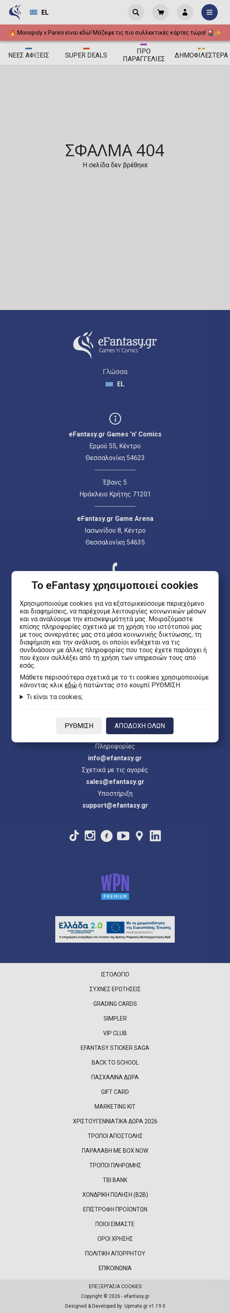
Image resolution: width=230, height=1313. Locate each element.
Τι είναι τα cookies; (55, 697)
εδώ (71, 685)
